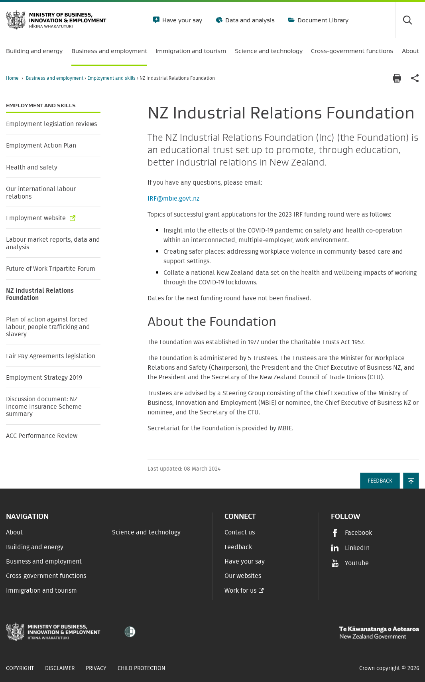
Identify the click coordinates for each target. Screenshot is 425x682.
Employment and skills (112, 78)
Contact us (239, 532)
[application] (415, 78)
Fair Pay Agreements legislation (50, 356)
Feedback (238, 547)
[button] (411, 481)
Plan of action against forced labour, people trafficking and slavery (48, 326)
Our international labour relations (41, 192)
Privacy (96, 668)
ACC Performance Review (41, 436)
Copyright (20, 668)
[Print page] (396, 78)
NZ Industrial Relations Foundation (40, 294)
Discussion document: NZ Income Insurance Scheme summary (44, 406)
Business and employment (55, 78)
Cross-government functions (46, 576)
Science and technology (146, 532)
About (14, 532)
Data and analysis (249, 20)
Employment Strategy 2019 (44, 378)
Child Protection (141, 668)
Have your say (181, 20)
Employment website (36, 218)
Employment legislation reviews (51, 124)
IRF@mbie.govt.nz (173, 198)
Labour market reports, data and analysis (53, 243)
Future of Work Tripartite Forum (50, 269)
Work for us (240, 590)
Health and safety (31, 167)
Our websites (242, 576)
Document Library (322, 20)
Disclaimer (60, 668)
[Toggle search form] (407, 20)
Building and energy (34, 547)
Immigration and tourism (41, 590)
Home (12, 78)
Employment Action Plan (41, 145)
